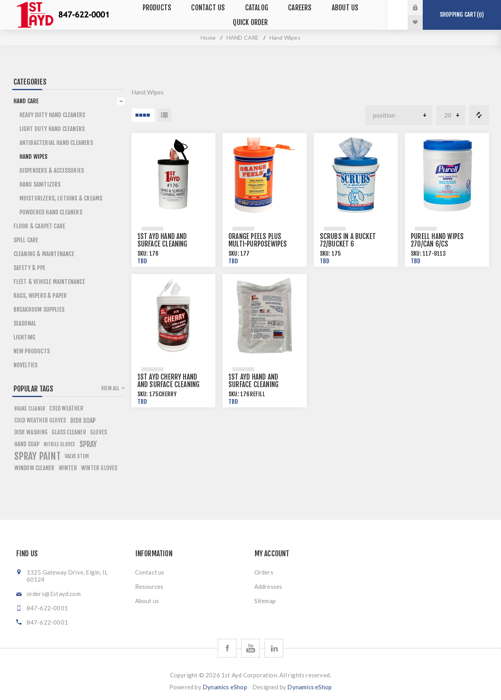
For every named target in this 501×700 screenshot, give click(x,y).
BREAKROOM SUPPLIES (39, 309)
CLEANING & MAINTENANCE (44, 254)
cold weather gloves (40, 420)
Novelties (26, 365)
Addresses (268, 586)
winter (68, 468)
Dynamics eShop (225, 686)
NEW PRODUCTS (32, 351)
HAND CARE (242, 37)
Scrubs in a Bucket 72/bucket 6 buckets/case (348, 244)
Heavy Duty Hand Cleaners (52, 115)
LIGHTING (25, 337)
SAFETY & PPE (29, 268)
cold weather (66, 408)
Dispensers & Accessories (51, 170)
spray (88, 444)
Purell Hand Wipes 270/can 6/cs (437, 240)
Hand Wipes (33, 156)
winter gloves (99, 468)
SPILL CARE (26, 240)
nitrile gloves (59, 444)
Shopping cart (462, 15)
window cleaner (34, 468)
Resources (149, 586)
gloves (98, 432)
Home (208, 37)
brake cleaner (30, 408)
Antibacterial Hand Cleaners (56, 143)
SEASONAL (25, 323)
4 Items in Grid (143, 115)
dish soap (83, 420)
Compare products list (479, 115)
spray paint (37, 456)
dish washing (31, 432)
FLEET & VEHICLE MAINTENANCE (49, 281)
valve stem (77, 456)
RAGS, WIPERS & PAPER (40, 295)
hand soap (27, 444)
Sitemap (265, 600)
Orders (263, 572)
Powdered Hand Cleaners (50, 212)
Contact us (149, 572)
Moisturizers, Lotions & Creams (61, 198)
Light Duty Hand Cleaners (52, 129)
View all (110, 388)
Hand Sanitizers (40, 184)
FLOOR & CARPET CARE (40, 226)
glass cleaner (69, 432)
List (164, 115)
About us (147, 600)
